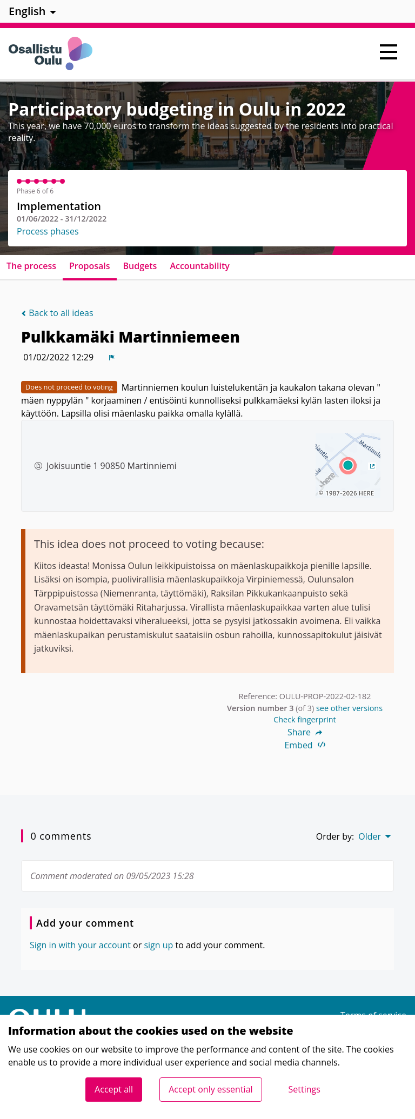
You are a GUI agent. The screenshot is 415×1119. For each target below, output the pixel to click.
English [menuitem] (27, 11)
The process (31, 266)
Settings (304, 1089)
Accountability (199, 266)
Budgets (140, 266)
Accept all (114, 1089)
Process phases (48, 231)
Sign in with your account (80, 945)
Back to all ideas (57, 313)
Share (304, 732)
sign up (158, 945)
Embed (304, 745)
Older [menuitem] (369, 836)
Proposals (89, 266)
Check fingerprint (304, 719)
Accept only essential (210, 1089)
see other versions (349, 708)
